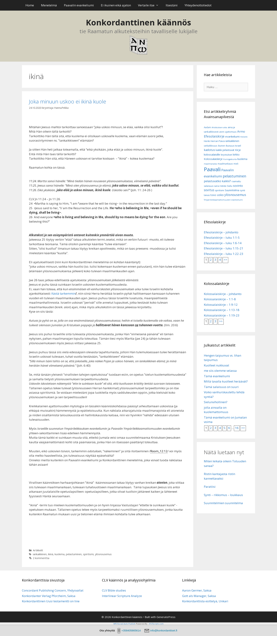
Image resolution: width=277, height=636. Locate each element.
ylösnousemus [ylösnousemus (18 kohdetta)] (235, 195)
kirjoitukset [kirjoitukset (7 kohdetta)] (226, 154)
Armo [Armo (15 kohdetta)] (241, 131)
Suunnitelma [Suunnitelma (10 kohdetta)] (232, 190)
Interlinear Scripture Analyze (122, 596)
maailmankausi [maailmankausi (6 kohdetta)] (225, 163)
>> (225, 260)
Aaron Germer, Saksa (196, 590)
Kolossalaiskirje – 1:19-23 (221, 315)
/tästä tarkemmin (63, 293)
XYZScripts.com (156, 623)
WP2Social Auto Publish (124, 623)
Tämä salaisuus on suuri (221, 387)
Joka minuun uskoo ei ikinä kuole (67, 101)
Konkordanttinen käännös (138, 22)
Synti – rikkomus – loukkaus (223, 495)
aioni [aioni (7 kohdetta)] (221, 131)
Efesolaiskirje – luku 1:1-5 (222, 237)
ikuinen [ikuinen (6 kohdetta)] (221, 145)
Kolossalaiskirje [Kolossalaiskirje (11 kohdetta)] (213, 159)
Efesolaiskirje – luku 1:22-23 (223, 254)
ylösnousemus (103, 554)
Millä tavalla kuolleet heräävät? (226, 381)
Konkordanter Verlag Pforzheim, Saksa (48, 596)
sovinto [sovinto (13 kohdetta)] (238, 186)
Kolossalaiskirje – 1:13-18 (221, 310)
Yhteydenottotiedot (198, 5)
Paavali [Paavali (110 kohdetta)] (212, 169)
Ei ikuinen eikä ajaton (116, 5)
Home (29, 5)
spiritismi (88, 554)
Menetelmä (49, 5)
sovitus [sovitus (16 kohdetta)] (209, 190)
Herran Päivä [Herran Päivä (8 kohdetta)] (218, 141)
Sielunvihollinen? (215, 402)
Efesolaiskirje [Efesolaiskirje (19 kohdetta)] (214, 136)
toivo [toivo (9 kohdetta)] (213, 195)
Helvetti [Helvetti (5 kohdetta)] (243, 137)
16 (236, 428)
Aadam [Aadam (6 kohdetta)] (207, 127)
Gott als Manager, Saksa (199, 596)
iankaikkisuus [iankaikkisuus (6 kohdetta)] (210, 145)
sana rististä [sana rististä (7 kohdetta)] (220, 185)
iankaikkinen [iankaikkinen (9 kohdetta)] (232, 141)
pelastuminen (74, 554)
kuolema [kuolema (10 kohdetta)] (242, 159)
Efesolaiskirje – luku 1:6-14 (222, 243)
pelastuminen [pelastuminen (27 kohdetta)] (234, 176)
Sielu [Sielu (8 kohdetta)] (229, 185)
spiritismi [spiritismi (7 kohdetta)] (219, 190)
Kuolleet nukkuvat (216, 365)
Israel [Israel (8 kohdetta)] (238, 145)
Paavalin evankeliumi (79, 5)
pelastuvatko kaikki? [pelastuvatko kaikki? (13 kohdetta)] (217, 181)
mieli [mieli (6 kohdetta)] (236, 163)
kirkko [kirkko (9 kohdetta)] (236, 154)
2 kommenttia (41, 558)
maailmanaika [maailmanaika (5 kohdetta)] (210, 164)
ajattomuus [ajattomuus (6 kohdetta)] (231, 131)
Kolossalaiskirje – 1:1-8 (220, 299)
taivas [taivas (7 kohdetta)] (207, 195)
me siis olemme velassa (220, 371)
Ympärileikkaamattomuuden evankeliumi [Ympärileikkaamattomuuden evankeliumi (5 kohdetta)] (223, 200)
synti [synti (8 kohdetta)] (242, 190)
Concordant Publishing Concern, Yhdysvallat (52, 590)
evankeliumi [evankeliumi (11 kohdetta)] (232, 136)
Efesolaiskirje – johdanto (221, 232)
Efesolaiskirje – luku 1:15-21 (223, 248)
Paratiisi (210, 487)
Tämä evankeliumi (217, 376)
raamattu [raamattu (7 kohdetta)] (236, 181)
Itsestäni (172, 5)
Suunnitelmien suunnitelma (223, 503)
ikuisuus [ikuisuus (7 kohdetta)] (230, 145)
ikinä (50, 554)
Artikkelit (38, 550)
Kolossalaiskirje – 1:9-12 (221, 305)
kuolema (59, 554)
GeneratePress (166, 617)
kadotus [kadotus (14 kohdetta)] (209, 150)
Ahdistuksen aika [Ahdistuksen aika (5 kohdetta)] (219, 127)
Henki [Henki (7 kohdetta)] (207, 141)
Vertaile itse (150, 5)
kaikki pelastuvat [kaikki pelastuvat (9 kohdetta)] (225, 150)
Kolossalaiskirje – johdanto (222, 294)
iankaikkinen (40, 554)
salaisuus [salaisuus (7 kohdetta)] (208, 185)
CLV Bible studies (114, 590)
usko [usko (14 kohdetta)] (220, 195)
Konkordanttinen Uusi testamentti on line (50, 601)
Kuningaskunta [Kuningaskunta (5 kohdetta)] (230, 159)
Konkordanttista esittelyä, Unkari (205, 601)
